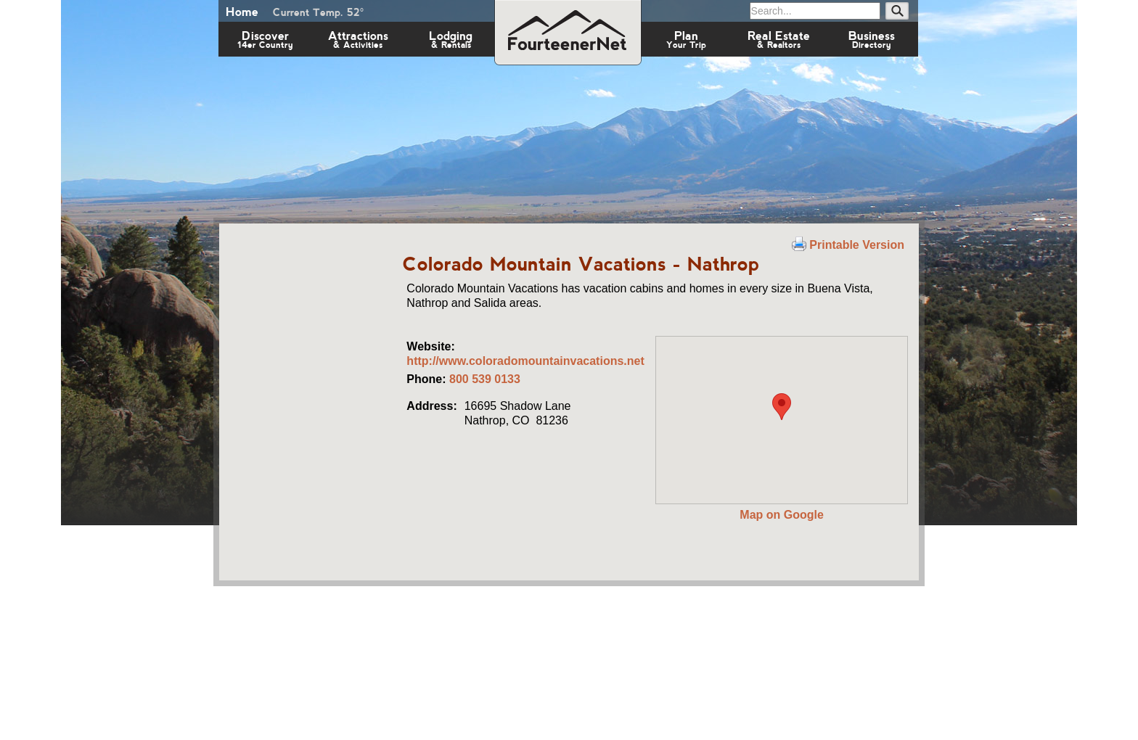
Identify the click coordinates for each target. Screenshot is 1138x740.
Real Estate (779, 39)
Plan (686, 39)
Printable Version (848, 245)
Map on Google (782, 515)
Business (871, 39)
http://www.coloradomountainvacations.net (525, 361)
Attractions (358, 39)
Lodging (450, 39)
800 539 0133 (484, 379)
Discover (265, 39)
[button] (781, 406)
